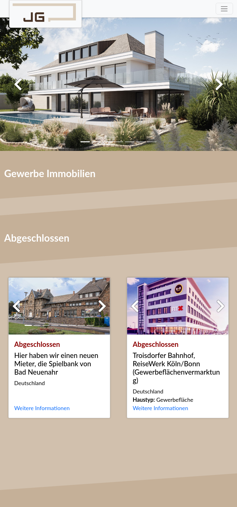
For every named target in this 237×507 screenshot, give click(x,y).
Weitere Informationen (42, 408)
